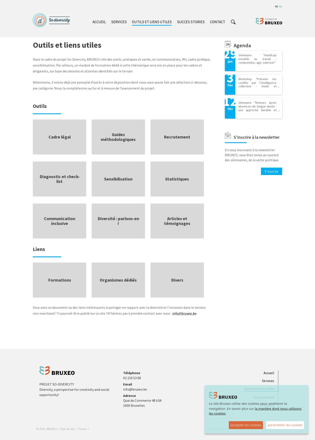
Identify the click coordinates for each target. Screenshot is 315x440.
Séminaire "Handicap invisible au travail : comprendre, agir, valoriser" (257, 59)
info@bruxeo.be (184, 313)
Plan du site (67, 429)
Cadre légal (60, 137)
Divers (177, 280)
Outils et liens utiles (152, 21)
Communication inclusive (59, 221)
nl (280, 6)
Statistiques (177, 179)
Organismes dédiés (118, 280)
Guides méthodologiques (118, 137)
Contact (217, 21)
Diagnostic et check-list (60, 179)
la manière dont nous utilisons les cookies (255, 411)
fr (276, 6)
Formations (59, 280)
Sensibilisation (118, 179)
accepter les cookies (245, 425)
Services (119, 21)
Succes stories (191, 21)
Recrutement (177, 137)
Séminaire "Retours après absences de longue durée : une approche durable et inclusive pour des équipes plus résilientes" (257, 110)
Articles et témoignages (177, 221)
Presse (82, 429)
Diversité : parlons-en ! (118, 221)
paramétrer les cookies (285, 425)
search (233, 22)
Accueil (99, 21)
